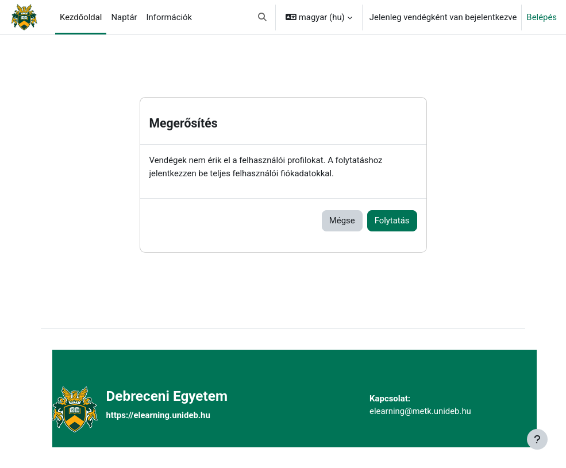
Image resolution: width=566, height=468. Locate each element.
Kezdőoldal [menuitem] (81, 17)
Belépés (541, 17)
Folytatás (392, 220)
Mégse (342, 220)
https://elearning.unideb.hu (158, 415)
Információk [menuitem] (169, 17)
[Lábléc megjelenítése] (537, 439)
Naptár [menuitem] (124, 17)
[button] (263, 17)
